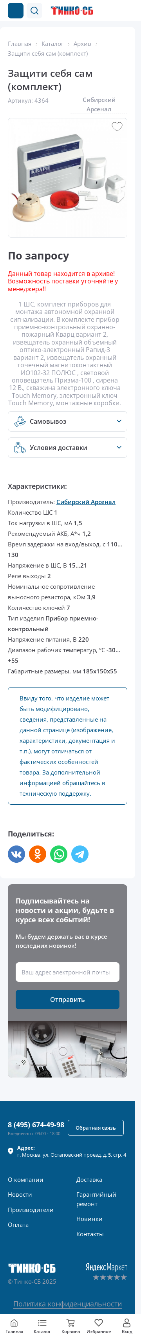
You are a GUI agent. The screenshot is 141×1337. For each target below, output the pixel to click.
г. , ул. (71, 1151)
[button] (34, 10)
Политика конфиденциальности (67, 1303)
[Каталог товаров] (16, 10)
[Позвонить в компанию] (113, 10)
